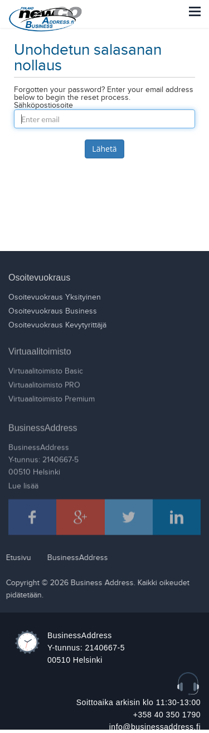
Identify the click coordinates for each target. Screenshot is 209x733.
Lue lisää (23, 483)
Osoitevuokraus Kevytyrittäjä (57, 325)
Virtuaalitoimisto (39, 349)
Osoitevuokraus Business (52, 311)
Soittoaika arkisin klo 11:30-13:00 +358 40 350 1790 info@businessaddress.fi (138, 714)
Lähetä (104, 148)
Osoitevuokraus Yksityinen (54, 297)
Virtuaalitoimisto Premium (51, 396)
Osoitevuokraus (39, 277)
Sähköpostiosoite (43, 105)
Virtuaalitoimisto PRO (44, 382)
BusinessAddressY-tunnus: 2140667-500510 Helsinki (43, 457)
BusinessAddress (42, 425)
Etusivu (15, 557)
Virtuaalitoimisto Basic (45, 368)
